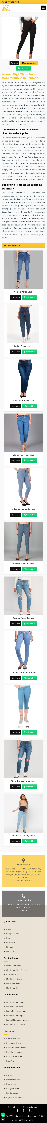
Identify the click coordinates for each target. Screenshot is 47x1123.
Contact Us (11, 943)
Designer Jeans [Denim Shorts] (12, 1089)
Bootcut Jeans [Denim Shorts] (12, 1084)
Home (8, 929)
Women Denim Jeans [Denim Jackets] (15, 1002)
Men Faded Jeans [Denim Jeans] (13, 984)
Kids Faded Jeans (13, 1043)
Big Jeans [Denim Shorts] (10, 1075)
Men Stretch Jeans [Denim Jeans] (14, 979)
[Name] (43, 8)
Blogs (8, 938)
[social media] (17, 1111)
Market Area (11, 951)
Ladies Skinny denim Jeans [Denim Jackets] (17, 1020)
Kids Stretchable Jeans (16, 1048)
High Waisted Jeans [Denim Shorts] (14, 1097)
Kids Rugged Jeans (14, 1052)
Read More (16, 297)
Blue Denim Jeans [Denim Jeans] (13, 975)
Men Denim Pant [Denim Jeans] (13, 988)
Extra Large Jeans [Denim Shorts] (13, 1080)
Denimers (18, 1107)
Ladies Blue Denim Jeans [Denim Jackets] (16, 1011)
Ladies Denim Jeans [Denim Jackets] (14, 1007)
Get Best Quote (29, 63)
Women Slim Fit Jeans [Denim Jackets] (15, 1024)
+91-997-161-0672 (10, 2)
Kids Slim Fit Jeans (14, 1057)
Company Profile (13, 934)
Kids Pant (10, 1061)
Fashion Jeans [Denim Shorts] (12, 1093)
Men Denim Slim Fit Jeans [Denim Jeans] (17, 970)
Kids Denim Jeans (13, 1039)
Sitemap (9, 947)
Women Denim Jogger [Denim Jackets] (15, 1016)
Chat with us (23, 68)
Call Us (14, 63)
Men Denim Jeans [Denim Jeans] (13, 966)
